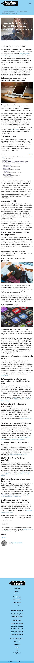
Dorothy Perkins (17, 653)
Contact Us (17, 594)
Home (2, 9)
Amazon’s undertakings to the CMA (18, 454)
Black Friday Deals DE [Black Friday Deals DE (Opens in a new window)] (17, 626)
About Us (17, 591)
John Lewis (17, 642)
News (7, 9)
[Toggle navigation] (30, 3)
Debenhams (17, 644)
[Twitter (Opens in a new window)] (18, 605)
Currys (16, 129)
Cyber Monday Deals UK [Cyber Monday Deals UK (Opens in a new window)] (17, 631)
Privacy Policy (17, 596)
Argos (17, 647)
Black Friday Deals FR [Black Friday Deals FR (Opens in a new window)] (17, 623)
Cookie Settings (17, 602)
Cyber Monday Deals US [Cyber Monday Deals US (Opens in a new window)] (17, 634)
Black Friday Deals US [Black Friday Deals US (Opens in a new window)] (17, 629)
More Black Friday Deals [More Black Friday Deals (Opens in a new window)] (17, 614)
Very (17, 650)
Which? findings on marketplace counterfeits (12, 495)
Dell (12, 129)
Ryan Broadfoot (16, 543)
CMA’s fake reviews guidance (16, 439)
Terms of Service (17, 599)
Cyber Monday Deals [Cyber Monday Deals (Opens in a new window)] (17, 616)
